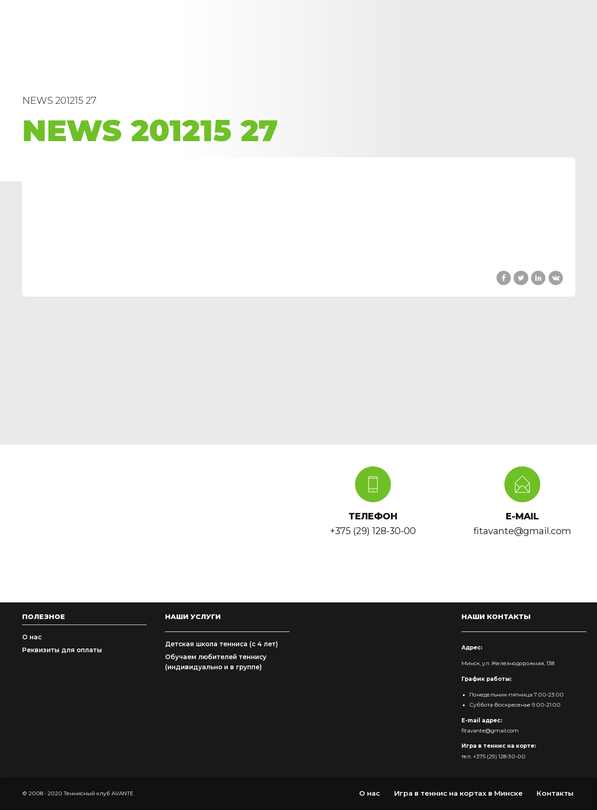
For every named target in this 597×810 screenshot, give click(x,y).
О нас (31, 637)
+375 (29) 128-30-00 (499, 756)
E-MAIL (522, 516)
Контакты (555, 793)
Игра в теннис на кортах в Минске (458, 793)
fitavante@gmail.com (490, 730)
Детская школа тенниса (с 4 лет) (221, 644)
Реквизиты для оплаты (62, 650)
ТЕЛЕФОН (373, 516)
